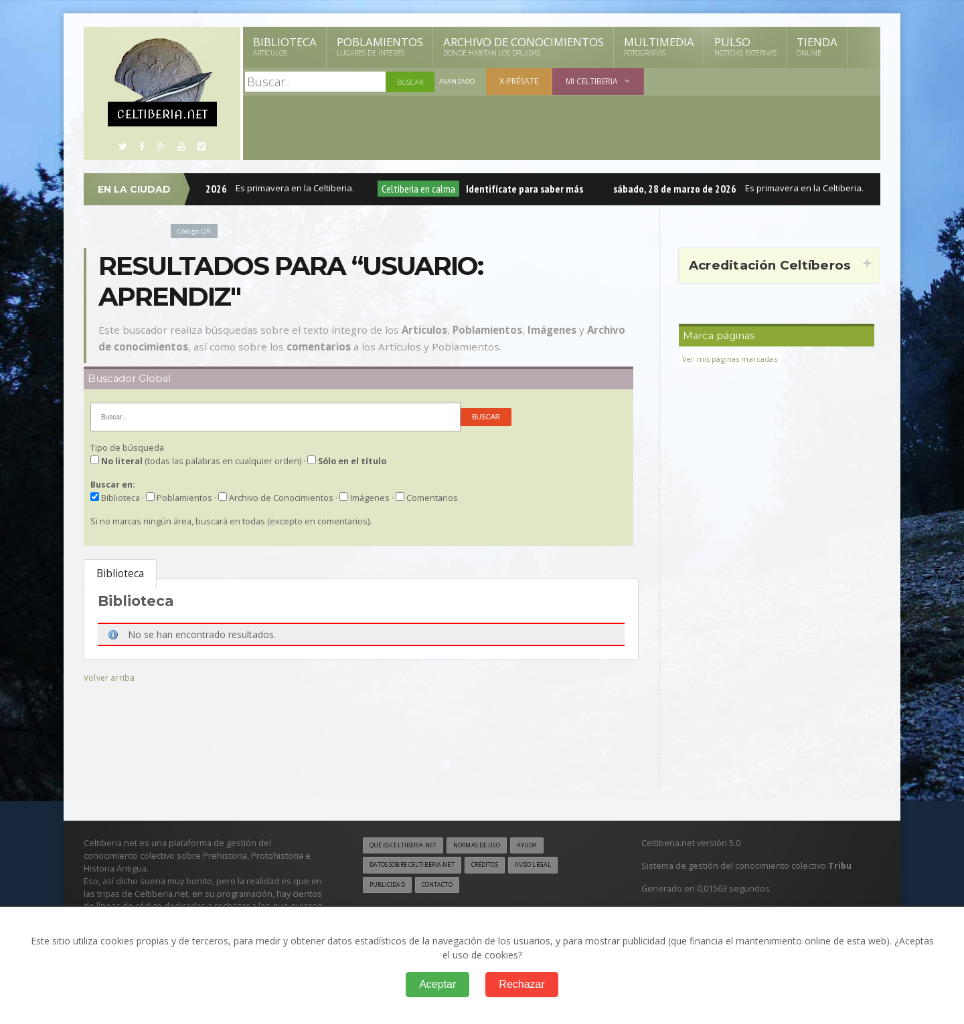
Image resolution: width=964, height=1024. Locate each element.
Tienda (817, 46)
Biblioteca (285, 46)
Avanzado (459, 82)
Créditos (504, 867)
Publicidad (390, 887)
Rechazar (521, 984)
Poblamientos (380, 46)
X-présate (522, 81)
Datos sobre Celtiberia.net (420, 867)
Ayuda (551, 846)
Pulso (745, 46)
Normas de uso (494, 846)
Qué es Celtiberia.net (409, 846)
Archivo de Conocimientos (523, 46)
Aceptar (437, 984)
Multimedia (659, 46)
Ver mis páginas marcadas (734, 359)
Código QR (196, 230)
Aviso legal (559, 867)
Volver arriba (111, 677)
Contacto (445, 887)
